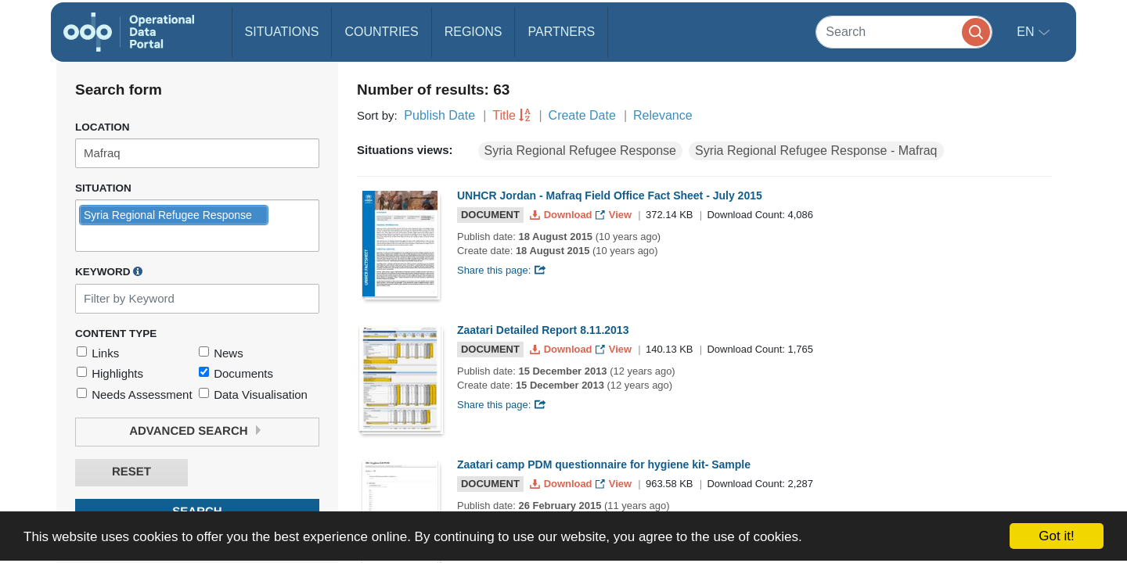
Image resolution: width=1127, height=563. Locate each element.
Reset (131, 472)
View (615, 215)
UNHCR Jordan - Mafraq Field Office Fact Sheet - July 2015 (609, 195)
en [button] (1027, 31)
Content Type (116, 333)
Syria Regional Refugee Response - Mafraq (816, 150)
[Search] (904, 32)
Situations (282, 31)
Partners (561, 31)
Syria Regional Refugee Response (580, 150)
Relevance (663, 115)
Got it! (1056, 536)
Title (504, 115)
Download (562, 215)
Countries (381, 31)
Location (102, 127)
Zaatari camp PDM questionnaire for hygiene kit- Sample (604, 464)
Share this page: (501, 270)
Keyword (108, 271)
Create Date (582, 115)
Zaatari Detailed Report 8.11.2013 (542, 330)
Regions (473, 31)
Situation (103, 188)
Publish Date (439, 115)
